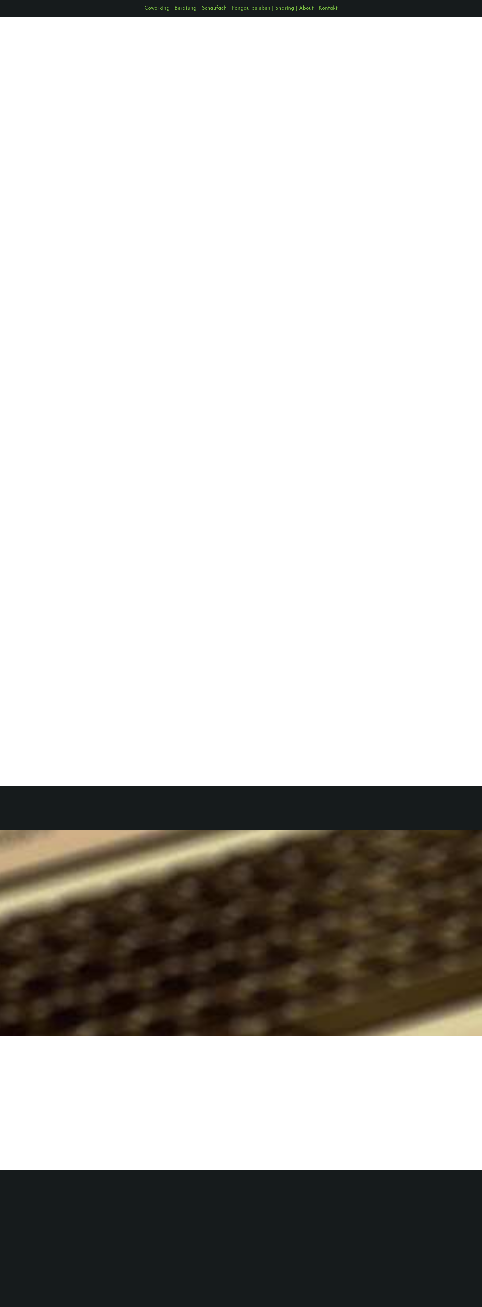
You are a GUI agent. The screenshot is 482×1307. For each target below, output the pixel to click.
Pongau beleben (250, 8)
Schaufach (214, 8)
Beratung (185, 8)
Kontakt (328, 8)
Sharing (284, 8)
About (306, 8)
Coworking (156, 8)
